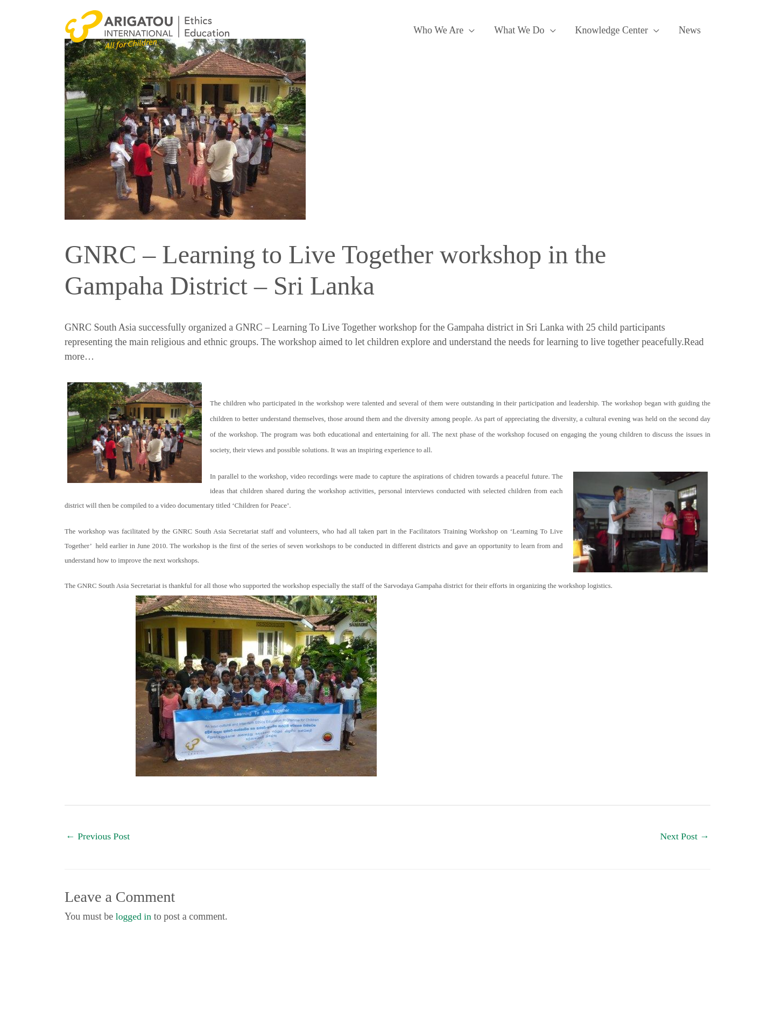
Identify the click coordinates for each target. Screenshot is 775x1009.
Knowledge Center (611, 30)
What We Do (519, 30)
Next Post (684, 836)
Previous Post (98, 836)
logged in (134, 916)
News (690, 30)
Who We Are (438, 30)
